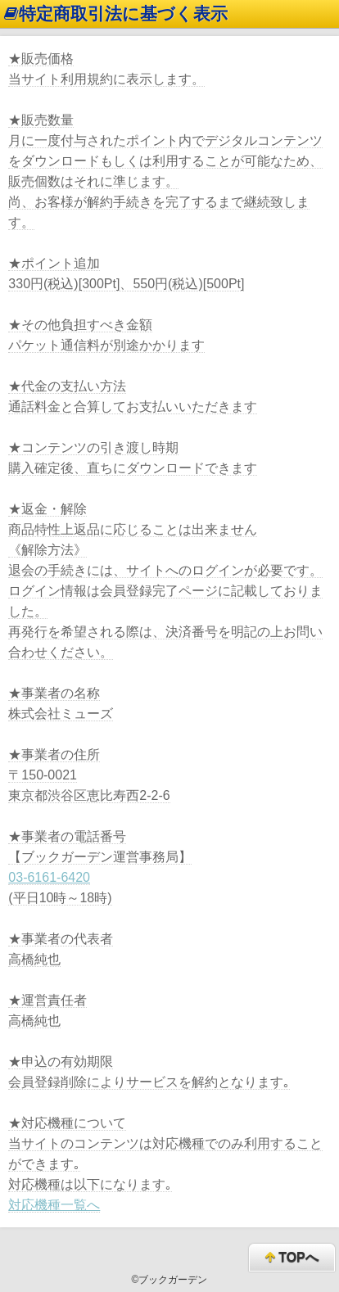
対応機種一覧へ (54, 1205)
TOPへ (292, 1258)
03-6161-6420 (49, 877)
